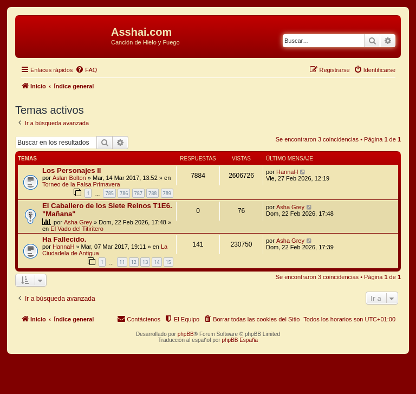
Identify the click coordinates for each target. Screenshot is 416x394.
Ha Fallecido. (64, 239)
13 (145, 262)
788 (152, 193)
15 (168, 262)
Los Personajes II (71, 170)
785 (109, 193)
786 (124, 193)
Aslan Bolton (69, 178)
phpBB (186, 334)
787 (138, 193)
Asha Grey (78, 222)
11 (122, 262)
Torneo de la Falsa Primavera (81, 184)
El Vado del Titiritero (76, 228)
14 (156, 262)
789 (167, 193)
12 (133, 262)
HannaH (287, 172)
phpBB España (240, 340)
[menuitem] (86, 69)
